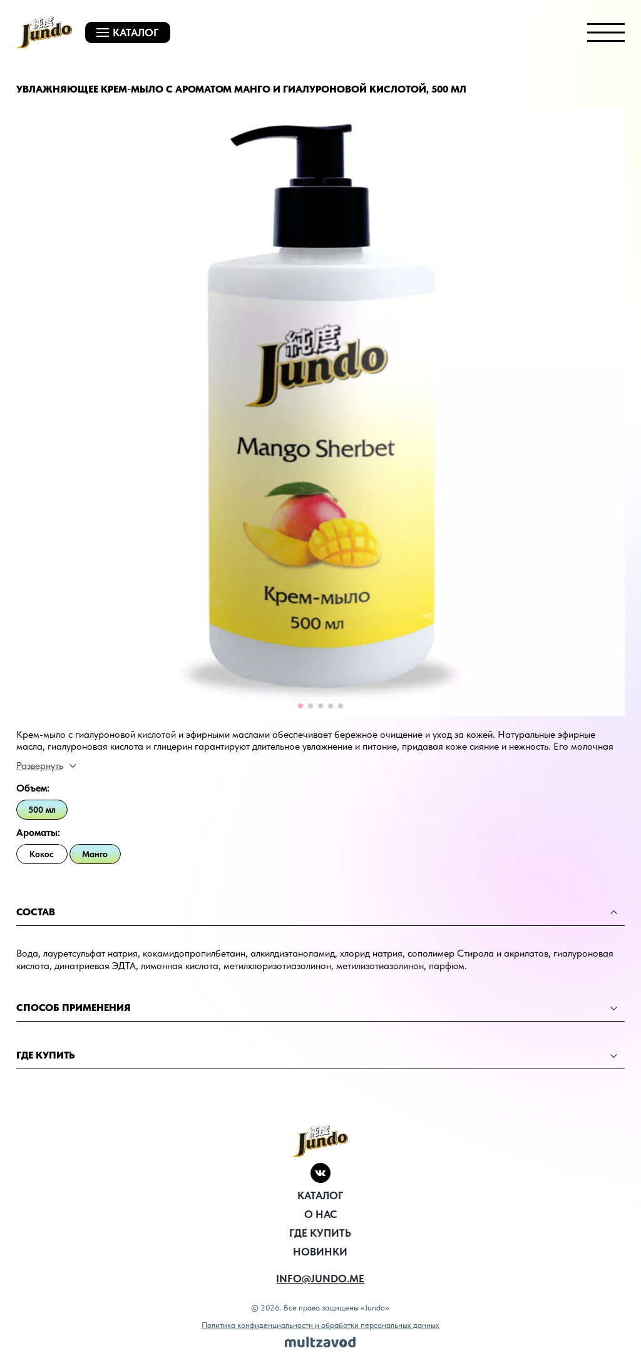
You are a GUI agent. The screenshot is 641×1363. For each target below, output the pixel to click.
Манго (95, 854)
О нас (320, 1214)
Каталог (320, 1195)
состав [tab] (317, 912)
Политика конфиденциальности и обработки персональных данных (320, 1325)
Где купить (320, 1233)
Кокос (41, 854)
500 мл (42, 810)
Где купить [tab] (317, 1055)
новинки (320, 1251)
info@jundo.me (320, 1278)
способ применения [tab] (317, 1007)
